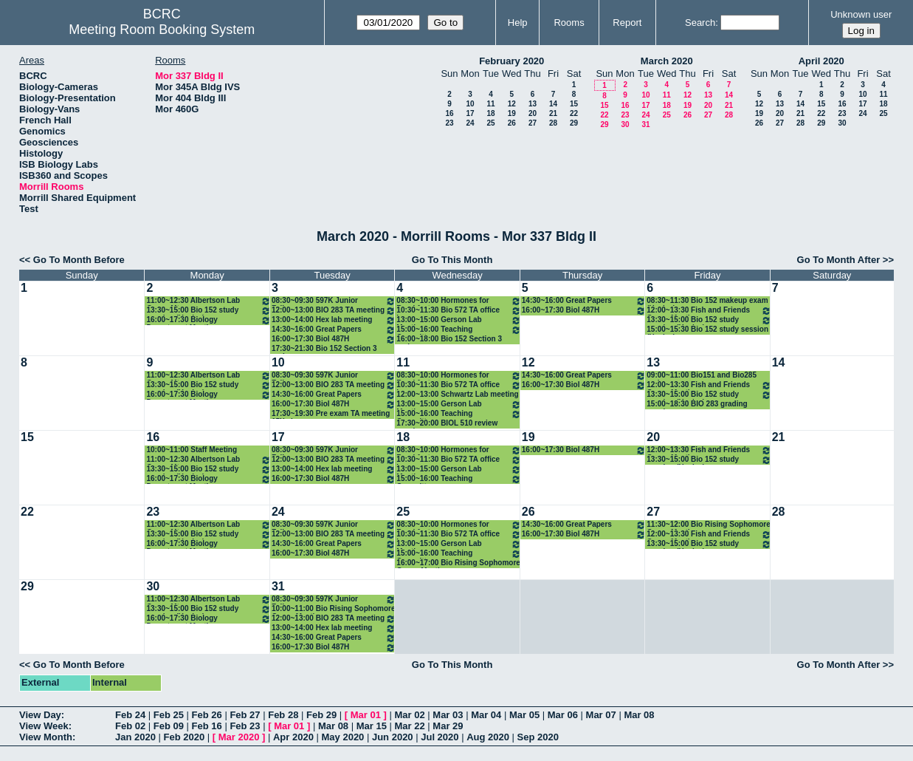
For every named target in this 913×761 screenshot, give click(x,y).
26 (512, 123)
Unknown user (861, 14)
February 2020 (511, 60)
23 (449, 123)
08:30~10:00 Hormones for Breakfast (458, 301)
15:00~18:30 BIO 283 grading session (697, 404)
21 (553, 113)
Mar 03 (448, 714)
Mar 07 (601, 714)
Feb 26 (207, 714)
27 (532, 123)
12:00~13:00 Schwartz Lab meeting (457, 394)
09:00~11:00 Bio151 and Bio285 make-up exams (702, 375)
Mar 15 (371, 725)
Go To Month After (839, 259)
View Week (44, 725)
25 (490, 123)
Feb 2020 (184, 737)
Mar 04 (486, 714)
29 (574, 123)
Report (627, 22)
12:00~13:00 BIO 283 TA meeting (334, 310)
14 (553, 104)
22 (574, 113)
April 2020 (821, 60)
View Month (45, 737)
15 (574, 104)
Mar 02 (410, 714)
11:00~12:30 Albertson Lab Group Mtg (208, 301)
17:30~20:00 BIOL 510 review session (446, 424)
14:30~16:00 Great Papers (334, 330)
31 (645, 124)
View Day (40, 714)
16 (449, 113)
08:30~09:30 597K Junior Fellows (334, 301)
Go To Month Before (79, 259)
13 (532, 104)
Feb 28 (283, 714)
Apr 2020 (293, 737)
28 (553, 123)
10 (470, 104)
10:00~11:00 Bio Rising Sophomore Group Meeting (334, 609)
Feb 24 (130, 714)
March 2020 (667, 60)
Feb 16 (207, 725)
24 (470, 123)
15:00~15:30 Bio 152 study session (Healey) (707, 330)
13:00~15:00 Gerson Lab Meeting (458, 320)
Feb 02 (130, 725)
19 (512, 113)
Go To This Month (452, 259)
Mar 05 (524, 714)
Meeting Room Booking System (162, 29)
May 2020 (343, 737)
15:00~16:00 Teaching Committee (458, 330)
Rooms (569, 22)
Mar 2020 (239, 737)
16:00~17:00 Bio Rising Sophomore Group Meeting (458, 563)
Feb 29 (321, 714)
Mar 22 (410, 725)
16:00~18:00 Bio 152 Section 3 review (449, 339)
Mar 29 (448, 725)
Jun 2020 (392, 737)
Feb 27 (245, 714)
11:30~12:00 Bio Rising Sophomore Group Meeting (709, 525)
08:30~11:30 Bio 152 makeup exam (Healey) (707, 301)
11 (490, 104)
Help (518, 22)
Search (700, 22)
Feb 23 (245, 725)
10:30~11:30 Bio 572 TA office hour (458, 310)
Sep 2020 (538, 737)
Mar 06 (563, 714)
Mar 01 (366, 714)
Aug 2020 (487, 737)
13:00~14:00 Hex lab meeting (334, 320)
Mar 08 (639, 714)
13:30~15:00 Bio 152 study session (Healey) (208, 310)
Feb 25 (169, 714)
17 (470, 113)
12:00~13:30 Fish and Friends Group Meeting (709, 310)
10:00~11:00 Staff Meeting (191, 450)
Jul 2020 (439, 737)
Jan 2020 (135, 737)
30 (625, 124)
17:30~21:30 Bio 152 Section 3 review (324, 349)
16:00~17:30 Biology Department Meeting (208, 320)
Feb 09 (169, 725)
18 (490, 113)
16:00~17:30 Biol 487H (334, 339)
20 (532, 113)
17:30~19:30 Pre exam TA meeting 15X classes (331, 414)
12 (512, 104)
